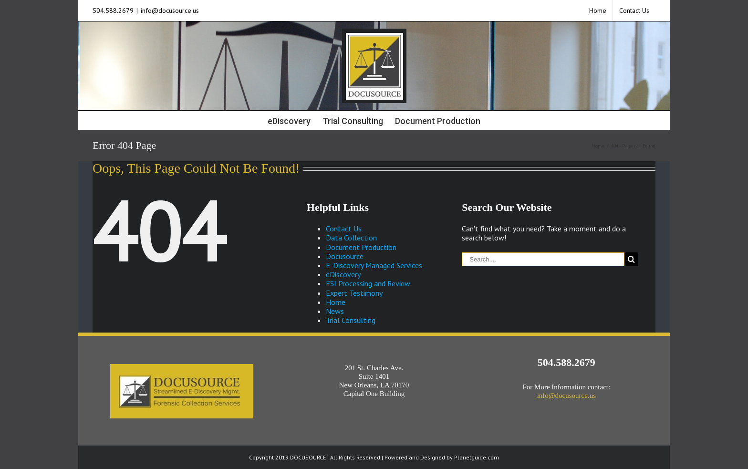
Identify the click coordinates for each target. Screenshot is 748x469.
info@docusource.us (170, 10)
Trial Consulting (350, 320)
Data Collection (351, 237)
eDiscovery (343, 274)
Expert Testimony (354, 293)
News (335, 311)
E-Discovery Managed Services (374, 265)
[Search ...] (543, 259)
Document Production (361, 247)
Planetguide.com (476, 457)
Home (335, 302)
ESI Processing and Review (368, 283)
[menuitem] (598, 10)
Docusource (345, 256)
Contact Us (344, 228)
